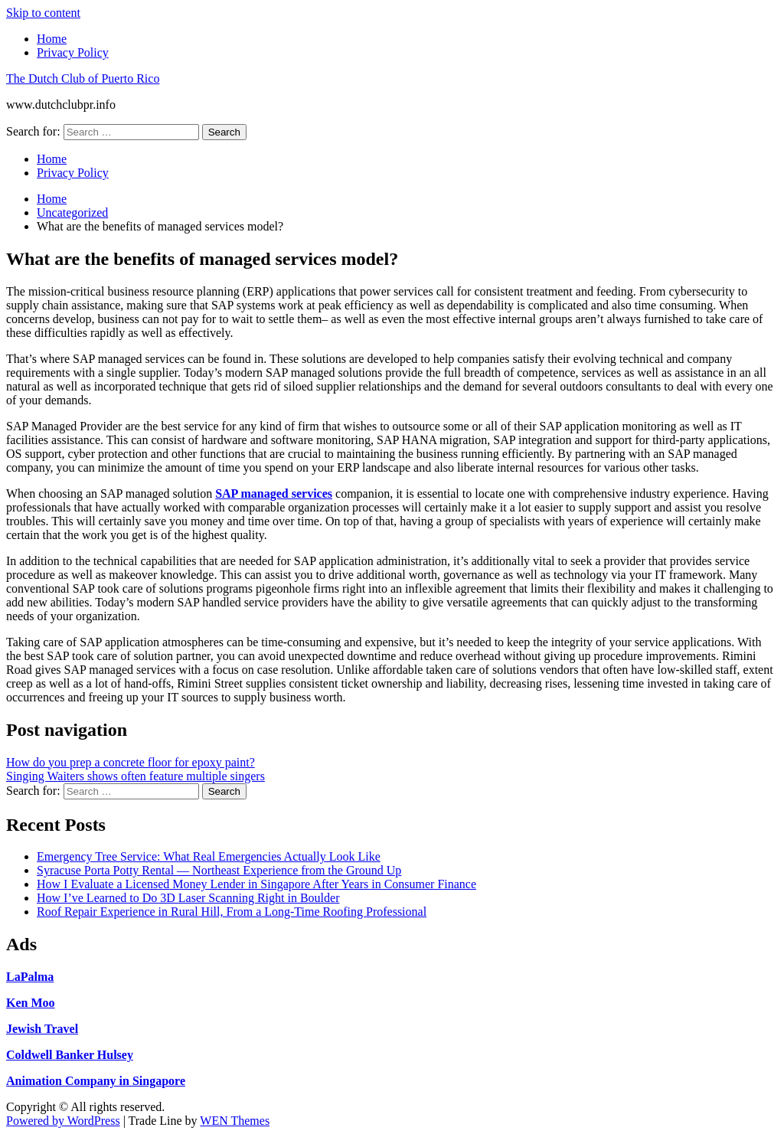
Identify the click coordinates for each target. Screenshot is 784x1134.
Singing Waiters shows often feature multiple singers (135, 776)
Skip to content (43, 12)
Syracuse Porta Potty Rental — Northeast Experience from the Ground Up (219, 870)
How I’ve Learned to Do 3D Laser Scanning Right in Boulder (188, 897)
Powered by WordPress (63, 1120)
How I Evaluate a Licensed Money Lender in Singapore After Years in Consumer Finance (256, 884)
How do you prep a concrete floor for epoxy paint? (130, 762)
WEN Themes (235, 1120)
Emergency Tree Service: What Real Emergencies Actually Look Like (209, 856)
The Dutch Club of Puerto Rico (82, 78)
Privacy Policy (73, 52)
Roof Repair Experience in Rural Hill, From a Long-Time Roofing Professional (231, 911)
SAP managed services (273, 493)
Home (52, 38)
